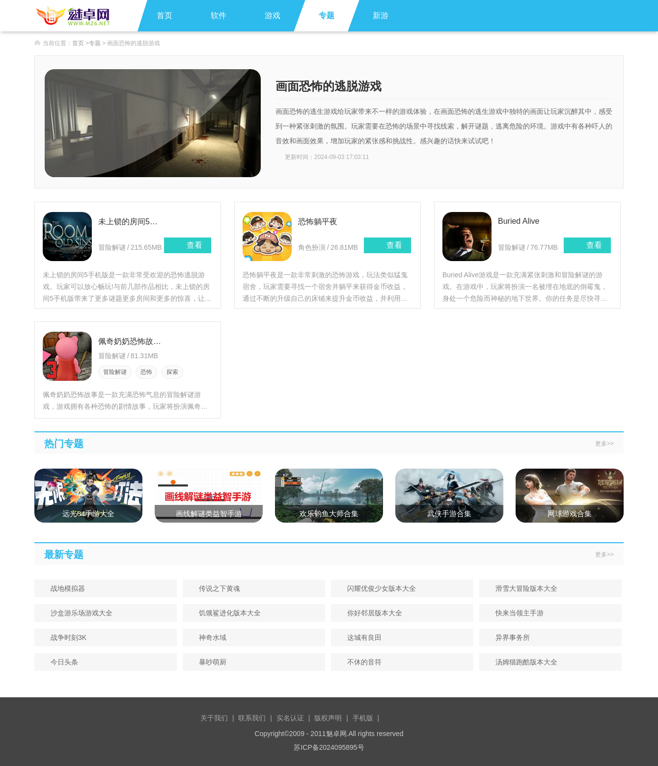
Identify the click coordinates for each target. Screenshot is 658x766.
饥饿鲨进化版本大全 (226, 613)
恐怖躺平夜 (317, 221)
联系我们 (252, 718)
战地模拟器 (64, 588)
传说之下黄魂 (216, 588)
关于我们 (214, 718)
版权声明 (328, 718)
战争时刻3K (65, 637)
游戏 (272, 15)
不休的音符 (361, 662)
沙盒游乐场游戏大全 (78, 613)
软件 (218, 15)
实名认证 (290, 718)
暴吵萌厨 (209, 662)
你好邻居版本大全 (371, 613)
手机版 (363, 718)
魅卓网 (336, 734)
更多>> (604, 443)
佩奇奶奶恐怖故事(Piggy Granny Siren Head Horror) (131, 341)
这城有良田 (361, 637)
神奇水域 (209, 637)
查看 (187, 245)
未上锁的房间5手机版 (131, 221)
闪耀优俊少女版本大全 (378, 588)
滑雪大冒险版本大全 (523, 588)
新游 (380, 15)
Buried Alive (519, 221)
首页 (164, 15)
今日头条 (61, 662)
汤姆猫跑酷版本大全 (523, 662)
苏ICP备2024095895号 (329, 747)
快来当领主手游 (516, 613)
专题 (326, 15)
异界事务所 (509, 637)
